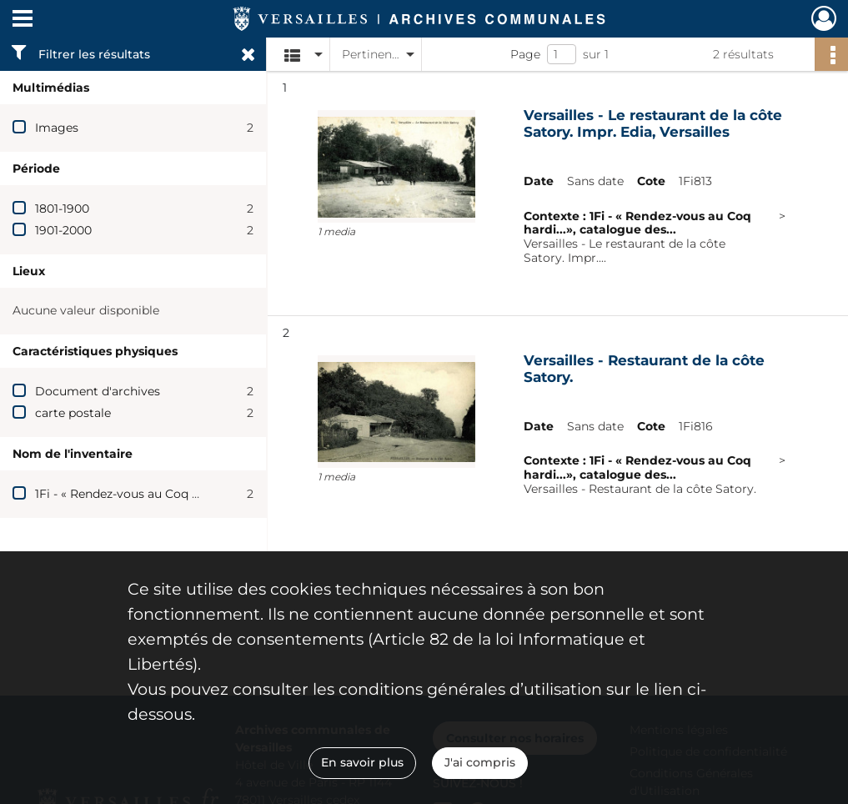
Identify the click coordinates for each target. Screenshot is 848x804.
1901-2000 (63, 230)
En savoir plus (362, 762)
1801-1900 (62, 208)
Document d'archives (97, 391)
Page (525, 54)
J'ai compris (479, 762)
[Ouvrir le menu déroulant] (23, 20)
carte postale (73, 412)
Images (56, 127)
